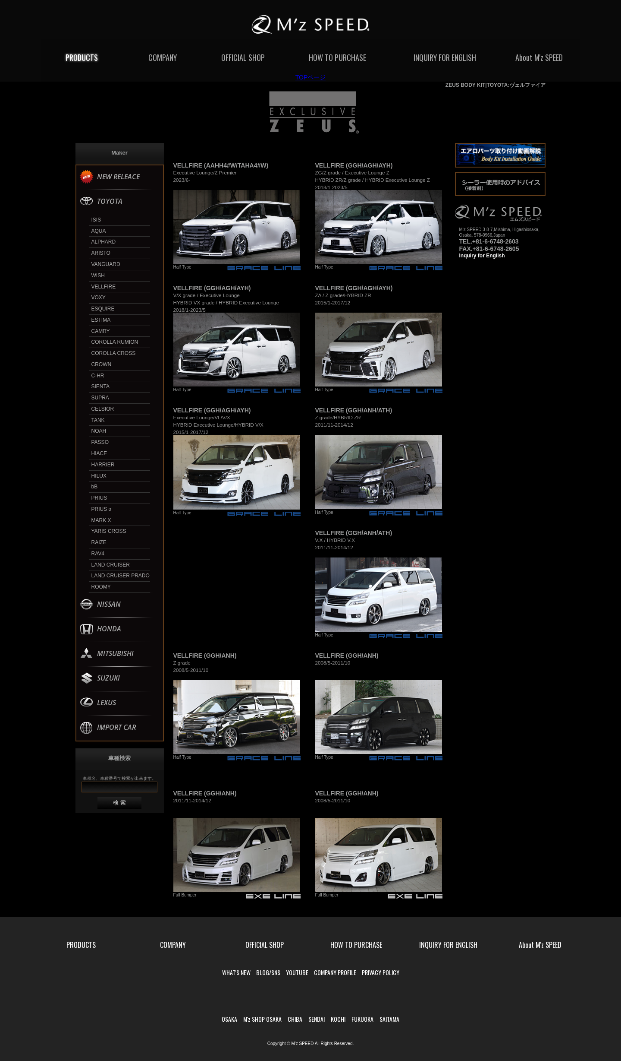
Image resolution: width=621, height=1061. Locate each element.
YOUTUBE (297, 972)
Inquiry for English (482, 256)
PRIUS (99, 498)
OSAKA (229, 1018)
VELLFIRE (103, 287)
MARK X (101, 520)
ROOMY (101, 587)
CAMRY (100, 331)
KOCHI (338, 1018)
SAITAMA (389, 1018)
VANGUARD (105, 264)
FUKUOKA (362, 1018)
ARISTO (100, 253)
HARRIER (103, 465)
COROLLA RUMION (114, 342)
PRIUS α (101, 509)
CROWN (101, 364)
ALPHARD (103, 242)
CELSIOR (102, 409)
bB (94, 487)
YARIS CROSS (108, 531)
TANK (98, 420)
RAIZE (99, 542)
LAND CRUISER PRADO (120, 576)
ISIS (96, 220)
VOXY (98, 298)
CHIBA (295, 1018)
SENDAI (316, 1018)
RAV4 (97, 554)
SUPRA (100, 398)
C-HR (97, 376)
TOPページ (310, 77)
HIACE (99, 453)
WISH (98, 275)
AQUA (98, 231)
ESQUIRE (103, 309)
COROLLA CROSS (113, 353)
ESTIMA (101, 320)
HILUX (99, 476)
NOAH (99, 431)
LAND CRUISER (110, 565)
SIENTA (100, 386)
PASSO (100, 442)
